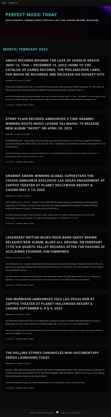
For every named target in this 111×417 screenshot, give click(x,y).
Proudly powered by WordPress (42, 413)
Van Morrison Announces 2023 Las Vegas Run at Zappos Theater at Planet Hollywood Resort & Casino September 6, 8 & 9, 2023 (50, 303)
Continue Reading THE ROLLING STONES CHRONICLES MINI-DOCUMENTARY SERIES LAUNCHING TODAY (45, 382)
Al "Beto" (27, 80)
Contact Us (13, 3)
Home (4, 3)
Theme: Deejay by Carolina (71, 413)
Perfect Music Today (31, 14)
